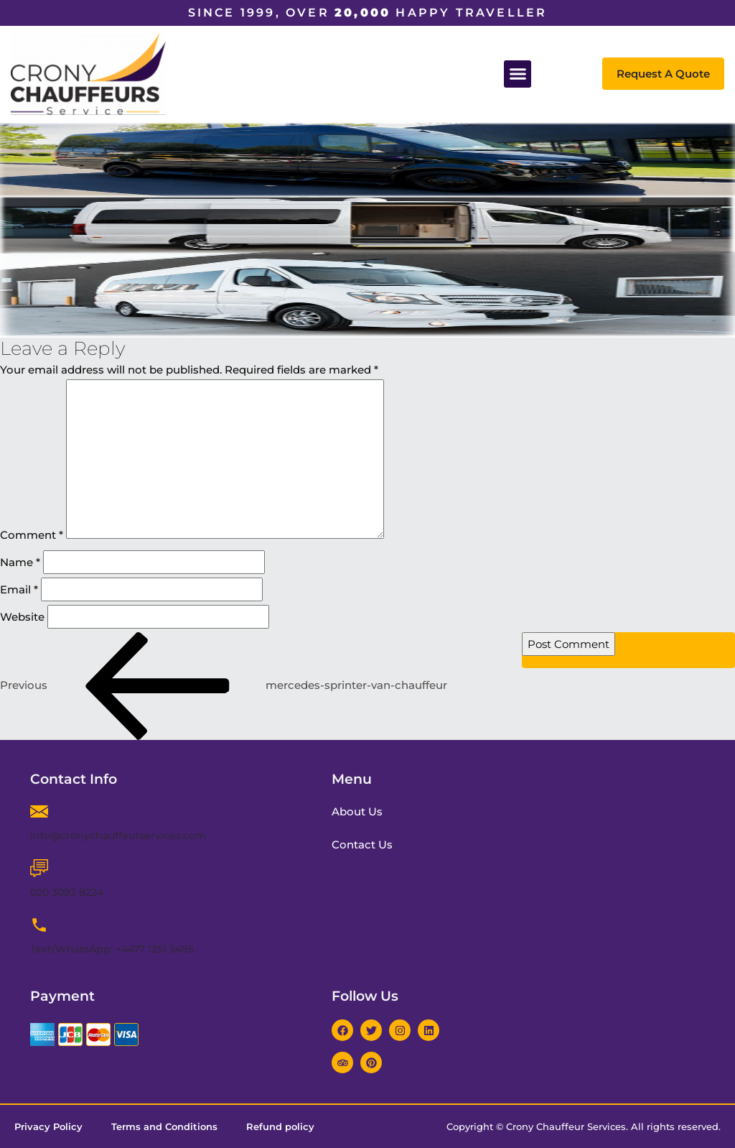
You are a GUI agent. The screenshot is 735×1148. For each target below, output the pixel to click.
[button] (517, 74)
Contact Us (363, 844)
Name (20, 562)
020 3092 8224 (66, 892)
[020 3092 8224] (39, 868)
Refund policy (280, 1126)
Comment (31, 535)
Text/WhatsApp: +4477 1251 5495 (112, 949)
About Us (358, 811)
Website (22, 617)
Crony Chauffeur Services (566, 1126)
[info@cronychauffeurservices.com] (39, 811)
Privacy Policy (48, 1126)
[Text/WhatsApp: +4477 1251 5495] (39, 925)
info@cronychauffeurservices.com (118, 835)
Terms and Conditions (164, 1126)
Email (19, 589)
